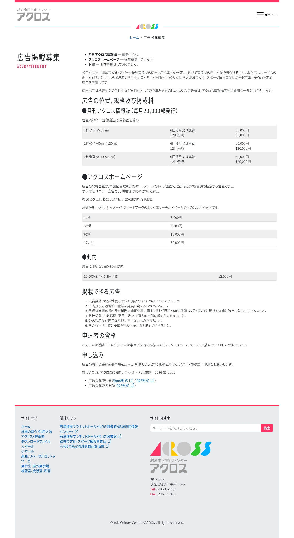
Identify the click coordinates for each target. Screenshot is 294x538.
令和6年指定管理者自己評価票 (82, 446)
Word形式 (120, 380)
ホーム (134, 37)
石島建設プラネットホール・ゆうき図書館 (88, 436)
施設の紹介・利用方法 (36, 431)
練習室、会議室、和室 (36, 470)
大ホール (27, 446)
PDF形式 (142, 380)
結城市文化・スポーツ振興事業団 (83, 441)
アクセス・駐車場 (32, 436)
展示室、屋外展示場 (35, 465)
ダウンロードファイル (35, 441)
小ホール (27, 451)
